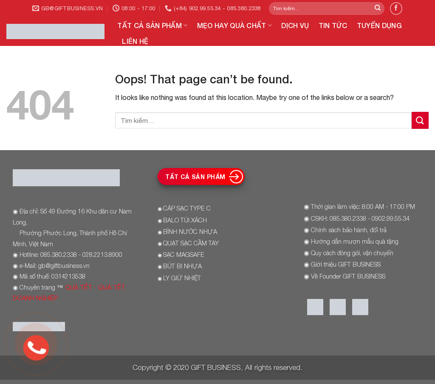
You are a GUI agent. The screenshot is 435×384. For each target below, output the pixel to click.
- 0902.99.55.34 (388, 218)
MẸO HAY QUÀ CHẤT (234, 25)
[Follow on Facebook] (396, 8)
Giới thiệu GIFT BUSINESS (346, 264)
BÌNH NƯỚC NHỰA (190, 231)
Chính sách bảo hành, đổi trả (349, 229)
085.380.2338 (348, 218)
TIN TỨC (333, 25)
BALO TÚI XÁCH (185, 220)
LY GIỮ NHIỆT (182, 278)
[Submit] (377, 8)
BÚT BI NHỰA (182, 266)
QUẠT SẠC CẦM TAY (191, 243)
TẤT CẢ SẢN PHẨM (152, 25)
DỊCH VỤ (295, 25)
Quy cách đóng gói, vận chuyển (352, 252)
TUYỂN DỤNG (379, 25)
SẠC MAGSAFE (183, 254)
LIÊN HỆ (135, 41)
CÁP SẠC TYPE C (187, 208)
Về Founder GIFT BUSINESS (348, 276)
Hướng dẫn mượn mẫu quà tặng (354, 241)
